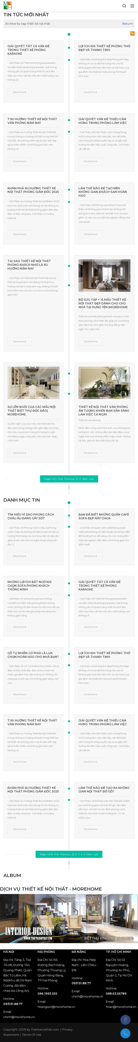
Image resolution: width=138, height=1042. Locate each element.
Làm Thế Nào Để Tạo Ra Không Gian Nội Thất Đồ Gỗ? (104, 789)
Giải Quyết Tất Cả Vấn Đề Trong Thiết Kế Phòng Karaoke (29, 50)
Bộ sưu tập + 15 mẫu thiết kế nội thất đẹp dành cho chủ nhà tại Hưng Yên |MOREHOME (103, 303)
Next (85, 478)
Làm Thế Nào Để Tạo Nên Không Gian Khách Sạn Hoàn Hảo (103, 192)
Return (127, 23)
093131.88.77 (12, 1004)
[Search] (124, 5)
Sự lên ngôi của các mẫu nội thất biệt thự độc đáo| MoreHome (32, 410)
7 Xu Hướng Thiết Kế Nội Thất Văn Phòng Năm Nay (32, 121)
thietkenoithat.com (45, 1029)
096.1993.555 (47, 993)
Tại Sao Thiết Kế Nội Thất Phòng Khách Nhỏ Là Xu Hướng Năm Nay (29, 264)
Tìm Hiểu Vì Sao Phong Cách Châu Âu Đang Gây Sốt (31, 516)
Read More (19, 92)
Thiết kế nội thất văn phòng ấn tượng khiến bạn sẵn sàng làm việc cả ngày (104, 410)
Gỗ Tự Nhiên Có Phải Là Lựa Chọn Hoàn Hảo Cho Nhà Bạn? (33, 655)
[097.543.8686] (125, 1033)
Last (91, 478)
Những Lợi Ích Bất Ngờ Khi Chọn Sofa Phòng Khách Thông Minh (30, 585)
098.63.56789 (116, 993)
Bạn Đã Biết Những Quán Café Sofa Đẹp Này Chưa (104, 516)
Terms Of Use (31, 1034)
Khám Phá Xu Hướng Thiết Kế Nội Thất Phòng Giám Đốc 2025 (33, 190)
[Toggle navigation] (132, 6)
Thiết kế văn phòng (89, 420)
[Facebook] (125, 1020)
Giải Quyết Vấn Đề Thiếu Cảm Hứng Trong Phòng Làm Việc (103, 121)
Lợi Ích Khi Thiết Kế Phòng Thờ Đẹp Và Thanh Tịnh (104, 48)
